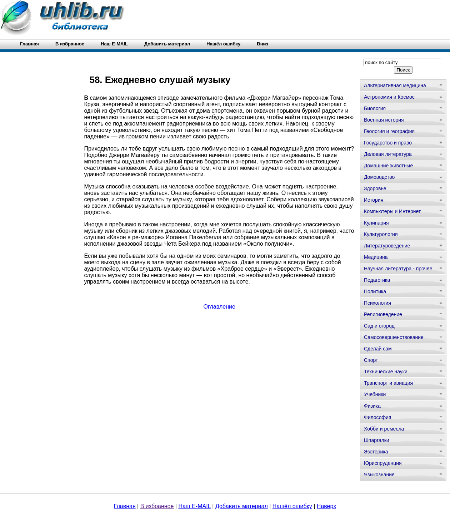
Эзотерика (376, 451)
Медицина (376, 257)
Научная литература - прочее (398, 268)
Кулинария (376, 223)
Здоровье (375, 188)
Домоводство (379, 177)
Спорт (371, 360)
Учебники (375, 394)
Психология (377, 303)
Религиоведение (383, 314)
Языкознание (379, 474)
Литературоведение (387, 246)
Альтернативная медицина (395, 85)
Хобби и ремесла (384, 429)
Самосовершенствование (394, 337)
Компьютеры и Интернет (392, 211)
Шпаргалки (376, 440)
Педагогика (377, 280)
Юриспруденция (383, 463)
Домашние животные (388, 165)
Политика (375, 291)
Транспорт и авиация (388, 383)
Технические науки (386, 371)
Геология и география (389, 131)
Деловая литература (388, 154)
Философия (377, 417)
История (373, 200)
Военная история (384, 120)
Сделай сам (378, 349)
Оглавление (219, 307)
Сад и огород (379, 326)
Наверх (326, 506)
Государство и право (388, 143)
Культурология (381, 234)
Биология (375, 108)
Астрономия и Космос (389, 97)
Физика (372, 406)
